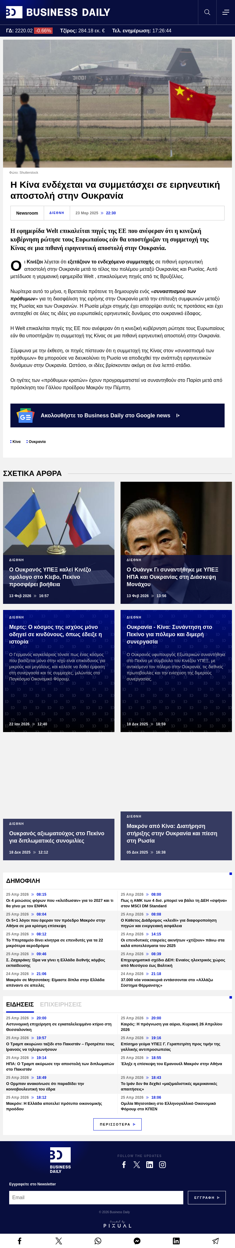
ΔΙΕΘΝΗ (57, 213)
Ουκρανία (37, 442)
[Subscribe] (204, 1197)
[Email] (96, 1197)
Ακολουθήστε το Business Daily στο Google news (98, 415)
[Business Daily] (60, 1160)
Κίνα (17, 442)
